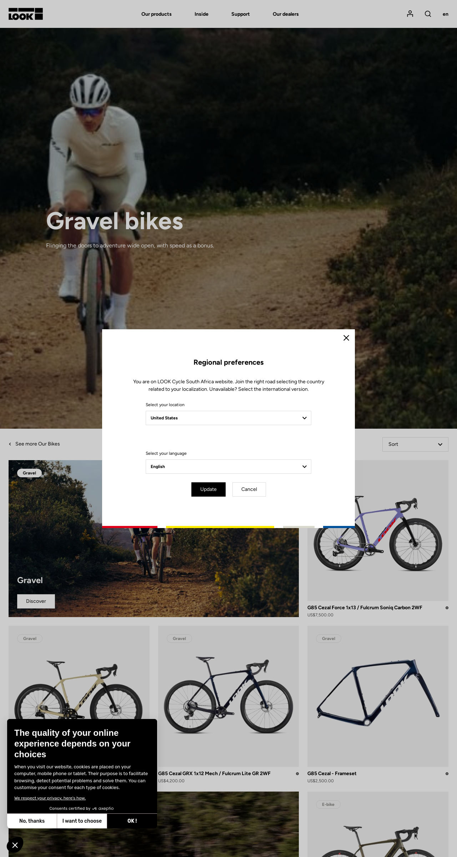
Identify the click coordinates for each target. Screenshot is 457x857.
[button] (15, 844)
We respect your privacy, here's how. (50, 798)
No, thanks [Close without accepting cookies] (32, 821)
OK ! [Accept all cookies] (132, 821)
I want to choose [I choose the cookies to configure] (82, 821)
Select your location (165, 404)
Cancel (249, 489)
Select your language (166, 453)
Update (208, 489)
